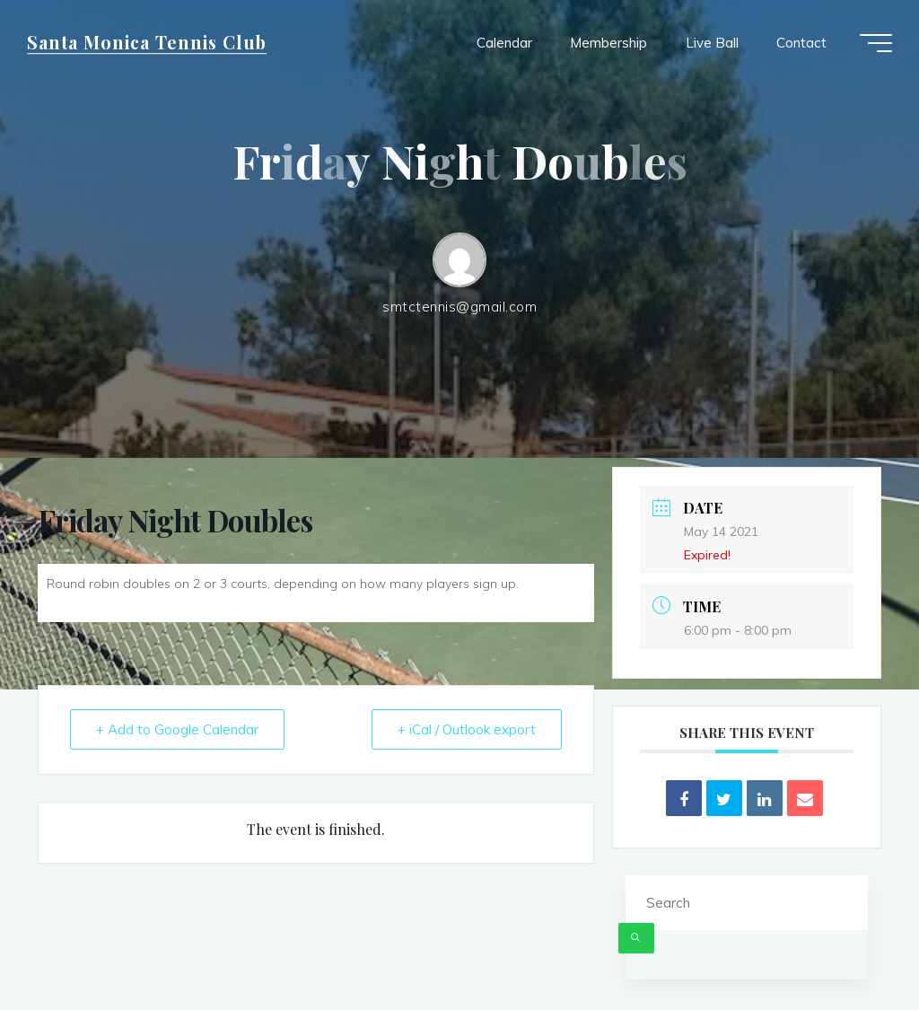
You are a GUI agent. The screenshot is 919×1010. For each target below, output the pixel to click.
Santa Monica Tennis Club (147, 42)
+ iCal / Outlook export (467, 729)
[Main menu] (876, 43)
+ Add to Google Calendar (177, 729)
